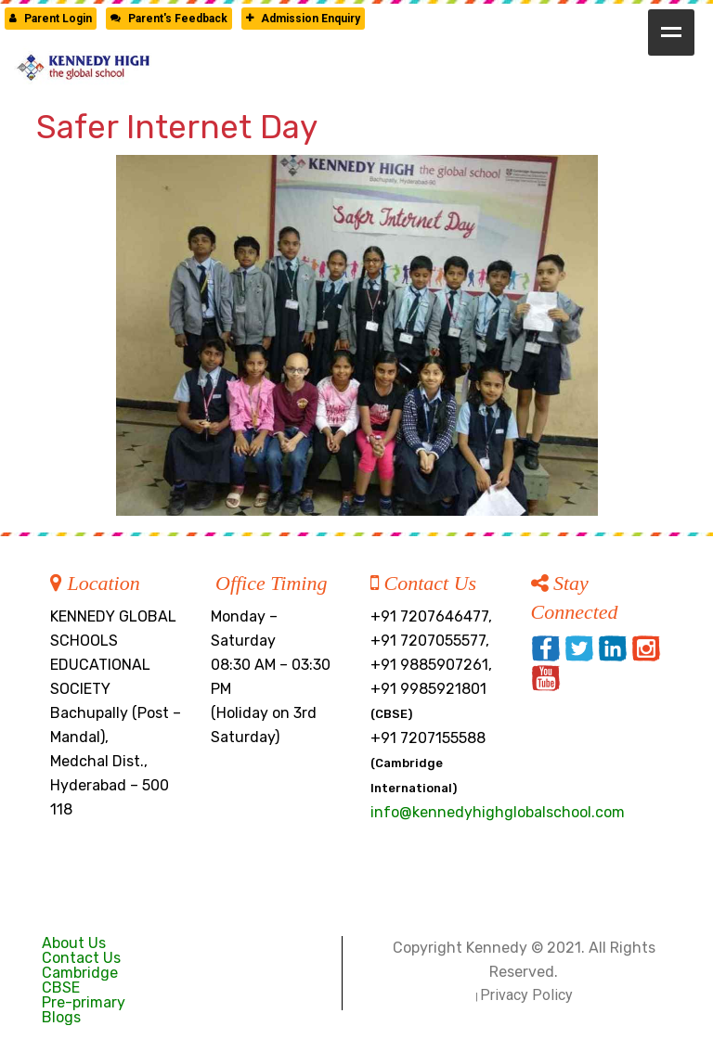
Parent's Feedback (168, 18)
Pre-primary (83, 1002)
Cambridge (80, 972)
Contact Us (81, 958)
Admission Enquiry (303, 18)
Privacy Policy (526, 995)
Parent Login (50, 18)
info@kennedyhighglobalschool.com (497, 812)
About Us (74, 943)
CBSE (61, 987)
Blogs (61, 1017)
